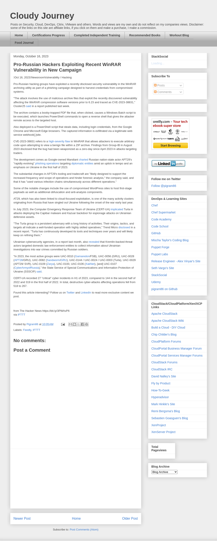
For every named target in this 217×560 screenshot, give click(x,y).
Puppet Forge (160, 247)
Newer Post (22, 518)
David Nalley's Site (163, 376)
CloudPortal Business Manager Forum (176, 348)
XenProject (158, 425)
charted (83, 159)
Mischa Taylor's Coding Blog (170, 240)
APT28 (18, 260)
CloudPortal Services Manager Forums (177, 355)
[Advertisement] (76, 478)
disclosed (124, 227)
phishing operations (47, 163)
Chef (154, 205)
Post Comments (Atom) (84, 529)
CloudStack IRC (162, 369)
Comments (163, 92)
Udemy (156, 282)
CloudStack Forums (164, 362)
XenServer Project (163, 432)
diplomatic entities (82, 163)
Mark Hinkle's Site (163, 404)
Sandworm (53, 260)
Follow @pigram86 (163, 186)
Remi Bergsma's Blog (165, 411)
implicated (117, 209)
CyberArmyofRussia (26, 267)
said (28, 106)
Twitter (70, 292)
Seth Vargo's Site (162, 268)
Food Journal (24, 42)
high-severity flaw (59, 141)
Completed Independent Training (97, 35)
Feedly (27, 329)
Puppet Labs (159, 254)
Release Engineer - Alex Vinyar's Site (175, 261)
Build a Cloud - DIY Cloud (168, 327)
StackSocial (159, 275)
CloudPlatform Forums (166, 341)
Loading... (158, 63)
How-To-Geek (160, 390)
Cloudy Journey (42, 15)
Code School (159, 226)
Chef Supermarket (163, 212)
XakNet (90, 263)
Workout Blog (179, 35)
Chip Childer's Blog (164, 334)
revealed (94, 241)
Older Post (130, 518)
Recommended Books (144, 35)
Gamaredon (82, 256)
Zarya (50, 263)
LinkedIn (86, 292)
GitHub (156, 233)
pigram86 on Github (164, 289)
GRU (64, 260)
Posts (159, 85)
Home (19, 35)
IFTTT (21, 314)
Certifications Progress (48, 35)
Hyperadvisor (160, 397)
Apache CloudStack (164, 313)
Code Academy (161, 219)
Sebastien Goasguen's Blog (169, 418)
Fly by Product (160, 383)
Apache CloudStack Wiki (167, 320)
